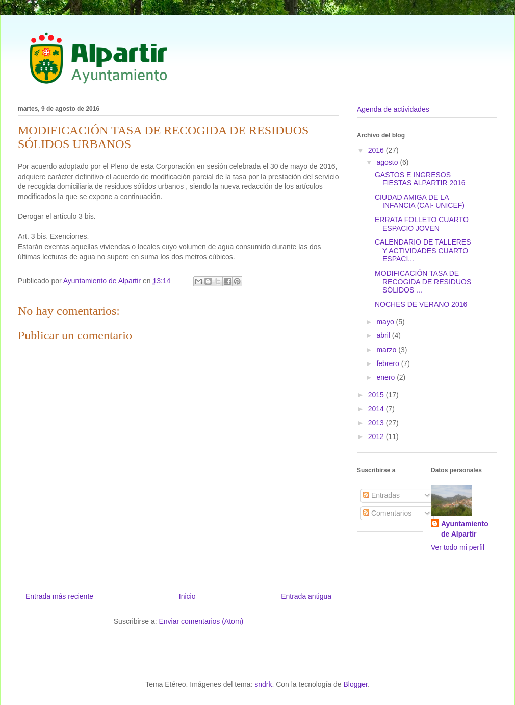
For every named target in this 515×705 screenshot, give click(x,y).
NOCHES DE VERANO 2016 (421, 304)
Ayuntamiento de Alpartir (464, 529)
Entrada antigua (306, 596)
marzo (387, 350)
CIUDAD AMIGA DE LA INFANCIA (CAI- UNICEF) (420, 201)
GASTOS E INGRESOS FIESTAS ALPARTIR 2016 (420, 179)
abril (384, 335)
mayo (386, 322)
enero (386, 377)
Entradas (381, 495)
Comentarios (387, 513)
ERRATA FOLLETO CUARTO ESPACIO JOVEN (422, 223)
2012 (377, 436)
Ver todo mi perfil (457, 547)
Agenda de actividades (393, 109)
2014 (377, 409)
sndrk (263, 684)
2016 (377, 150)
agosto (388, 162)
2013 (377, 423)
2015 (377, 395)
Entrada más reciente (59, 596)
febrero (388, 363)
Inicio (187, 596)
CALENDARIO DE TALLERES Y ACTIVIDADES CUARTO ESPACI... (423, 250)
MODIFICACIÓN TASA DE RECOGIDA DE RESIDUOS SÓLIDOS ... (423, 282)
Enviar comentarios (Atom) (201, 621)
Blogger (355, 684)
